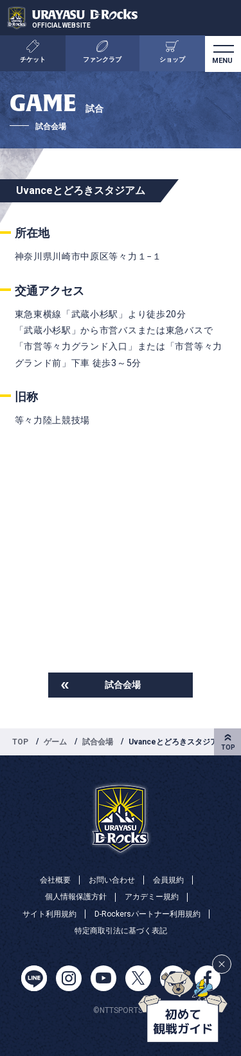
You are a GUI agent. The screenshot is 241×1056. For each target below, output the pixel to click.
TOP (20, 741)
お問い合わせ (112, 880)
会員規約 (168, 880)
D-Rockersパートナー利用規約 (147, 914)
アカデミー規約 (152, 896)
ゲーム (55, 741)
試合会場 (123, 685)
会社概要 (55, 880)
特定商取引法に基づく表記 (121, 930)
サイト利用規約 (49, 914)
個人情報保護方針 (76, 896)
